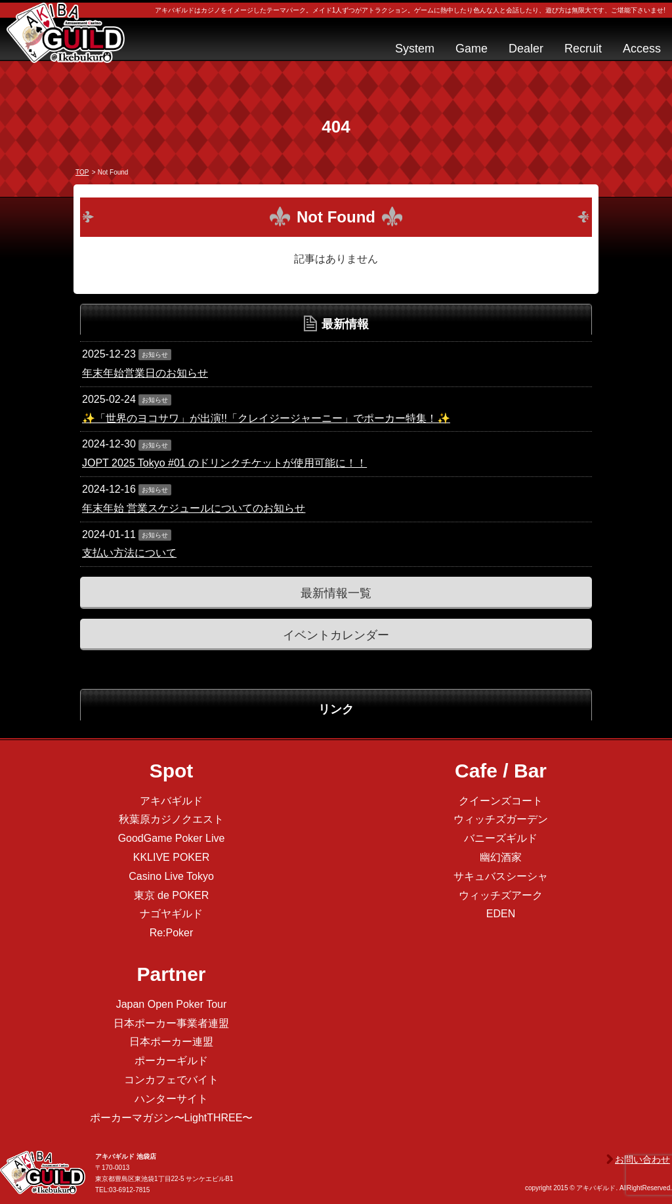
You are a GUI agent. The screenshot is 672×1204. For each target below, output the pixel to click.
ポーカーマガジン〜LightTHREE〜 (171, 1117)
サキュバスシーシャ (500, 876)
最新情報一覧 (336, 593)
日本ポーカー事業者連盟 (171, 1023)
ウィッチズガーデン (500, 819)
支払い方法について (129, 552)
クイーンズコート (501, 800)
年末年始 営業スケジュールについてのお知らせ (193, 508)
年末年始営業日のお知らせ (145, 373)
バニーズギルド (500, 838)
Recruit (583, 48)
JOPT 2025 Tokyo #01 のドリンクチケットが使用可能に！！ (224, 462)
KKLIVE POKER (171, 857)
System (414, 48)
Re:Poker (172, 932)
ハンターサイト (171, 1098)
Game (471, 48)
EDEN (500, 913)
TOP (82, 172)
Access (642, 48)
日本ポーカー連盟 (171, 1041)
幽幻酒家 (501, 857)
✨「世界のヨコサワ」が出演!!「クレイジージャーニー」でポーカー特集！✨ (266, 418)
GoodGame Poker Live (171, 838)
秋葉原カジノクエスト (171, 819)
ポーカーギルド (171, 1060)
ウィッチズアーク (501, 895)
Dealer (526, 48)
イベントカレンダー (336, 635)
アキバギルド (171, 800)
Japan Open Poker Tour (171, 1004)
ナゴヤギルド (171, 913)
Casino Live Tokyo (171, 876)
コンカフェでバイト (171, 1079)
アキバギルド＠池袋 (66, 45)
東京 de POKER (171, 895)
